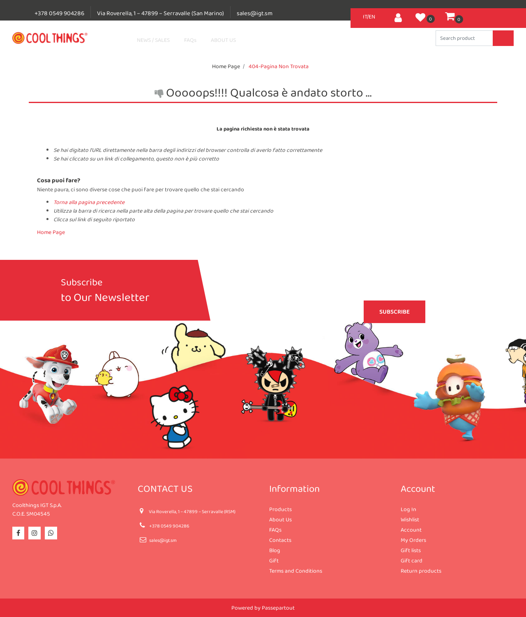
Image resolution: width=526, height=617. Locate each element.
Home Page (226, 66)
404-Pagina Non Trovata (279, 66)
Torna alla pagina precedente (89, 202)
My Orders (413, 540)
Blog (274, 550)
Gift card (411, 560)
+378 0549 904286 (59, 13)
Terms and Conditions (295, 571)
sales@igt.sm (254, 13)
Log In (408, 509)
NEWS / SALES (153, 40)
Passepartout (278, 607)
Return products (421, 571)
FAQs (190, 40)
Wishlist (410, 519)
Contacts (280, 540)
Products (280, 509)
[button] (398, 16)
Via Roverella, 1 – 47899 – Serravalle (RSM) (192, 511)
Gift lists (411, 550)
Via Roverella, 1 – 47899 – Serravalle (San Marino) (160, 13)
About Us (280, 519)
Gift (274, 560)
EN (372, 16)
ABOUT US (223, 40)
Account (411, 529)
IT (365, 16)
